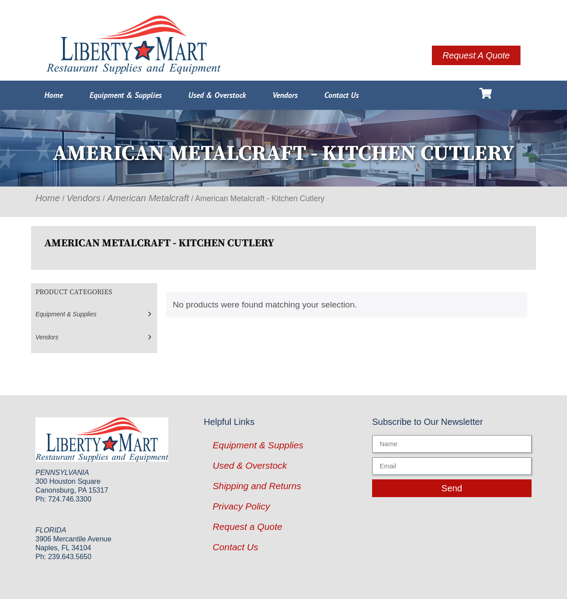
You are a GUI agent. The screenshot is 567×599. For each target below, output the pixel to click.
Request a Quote (247, 526)
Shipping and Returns (257, 486)
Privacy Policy (241, 506)
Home (53, 95)
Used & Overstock (217, 95)
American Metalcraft (148, 198)
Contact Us (341, 95)
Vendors (285, 95)
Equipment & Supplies (125, 95)
